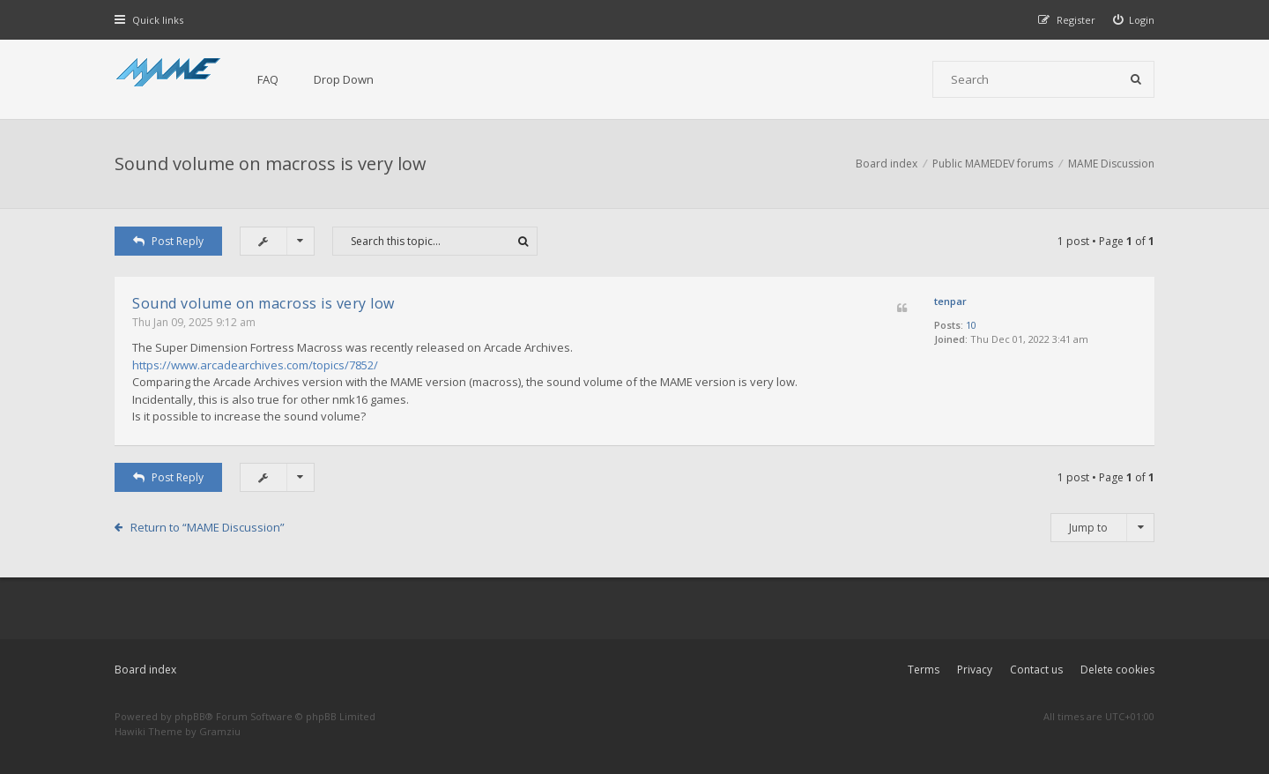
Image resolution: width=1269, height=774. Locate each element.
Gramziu (220, 731)
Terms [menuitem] (923, 669)
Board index (145, 669)
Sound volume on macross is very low (271, 163)
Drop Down (344, 79)
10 (971, 324)
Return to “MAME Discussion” (207, 527)
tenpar (950, 301)
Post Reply (168, 241)
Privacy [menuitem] (974, 669)
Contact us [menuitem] (1036, 669)
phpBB (189, 716)
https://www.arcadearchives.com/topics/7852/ (255, 365)
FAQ (267, 79)
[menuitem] (1134, 19)
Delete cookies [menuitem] (1117, 669)
